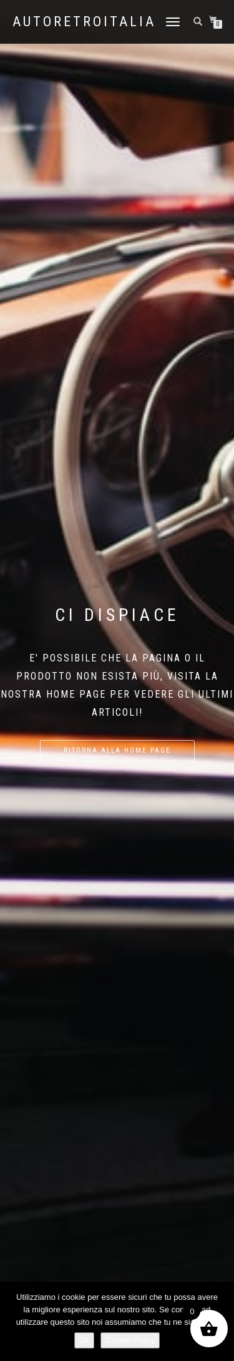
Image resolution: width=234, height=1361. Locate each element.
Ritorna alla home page (117, 750)
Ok (84, 1340)
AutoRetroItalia (84, 21)
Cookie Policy (130, 1340)
